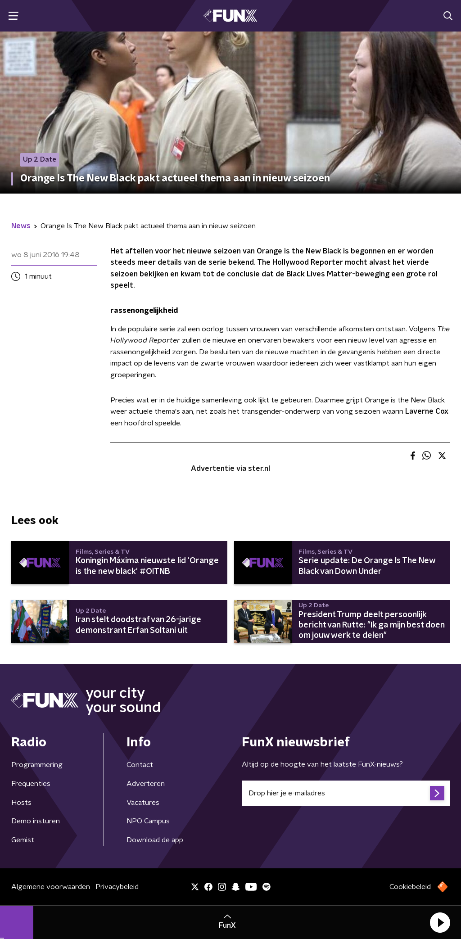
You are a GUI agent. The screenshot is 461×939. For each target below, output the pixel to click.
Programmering (37, 764)
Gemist (22, 840)
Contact (140, 764)
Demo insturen (35, 821)
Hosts (21, 802)
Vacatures (143, 802)
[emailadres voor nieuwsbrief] (346, 793)
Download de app (155, 840)
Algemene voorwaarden (50, 886)
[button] (439, 922)
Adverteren (146, 783)
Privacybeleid (117, 886)
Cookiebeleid (410, 886)
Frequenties (30, 783)
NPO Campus (148, 821)
